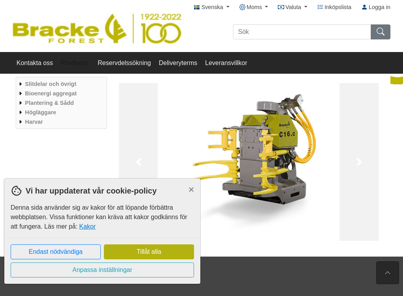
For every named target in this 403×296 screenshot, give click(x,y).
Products (75, 63)
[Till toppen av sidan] (387, 272)
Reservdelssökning (124, 63)
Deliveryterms (178, 63)
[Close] (191, 190)
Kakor (87, 226)
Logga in (375, 7)
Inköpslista (334, 7)
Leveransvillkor (226, 63)
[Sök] (302, 31)
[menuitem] (60, 84)
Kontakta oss (35, 63)
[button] (138, 162)
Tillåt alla (149, 251)
